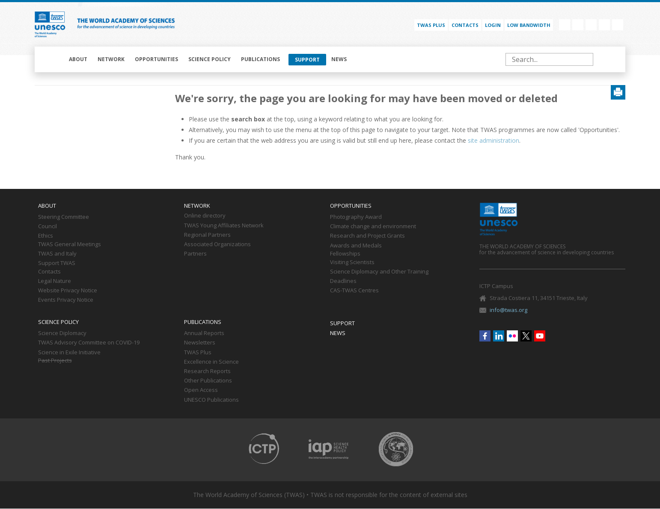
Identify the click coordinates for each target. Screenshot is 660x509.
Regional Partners (207, 235)
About (78, 59)
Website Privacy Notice (67, 290)
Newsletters (199, 342)
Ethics (45, 235)
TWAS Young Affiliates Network (224, 225)
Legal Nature (54, 281)
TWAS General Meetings (69, 244)
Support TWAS (56, 263)
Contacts (465, 25)
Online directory (205, 215)
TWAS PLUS (431, 25)
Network (111, 59)
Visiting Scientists (352, 262)
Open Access (201, 390)
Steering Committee (63, 217)
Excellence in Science (211, 362)
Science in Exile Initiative (69, 352)
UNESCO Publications (211, 400)
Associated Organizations (217, 244)
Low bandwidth (528, 25)
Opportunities (156, 59)
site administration (493, 140)
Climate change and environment (373, 226)
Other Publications (208, 380)
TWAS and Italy (57, 253)
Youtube (617, 24)
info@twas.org (508, 310)
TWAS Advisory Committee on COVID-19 (89, 342)
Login (493, 25)
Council (47, 226)
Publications (260, 59)
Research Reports (207, 371)
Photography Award (356, 217)
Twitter (604, 24)
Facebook (564, 24)
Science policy (209, 59)
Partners (195, 253)
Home (52, 59)
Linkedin (577, 24)
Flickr (591, 24)
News (339, 59)
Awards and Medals (356, 245)
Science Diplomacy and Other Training (379, 271)
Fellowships (345, 253)
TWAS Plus (197, 352)
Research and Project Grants (367, 235)
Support (307, 59)
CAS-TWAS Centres (354, 290)
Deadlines (343, 281)
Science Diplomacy (62, 333)
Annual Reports (204, 333)
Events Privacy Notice (65, 300)
